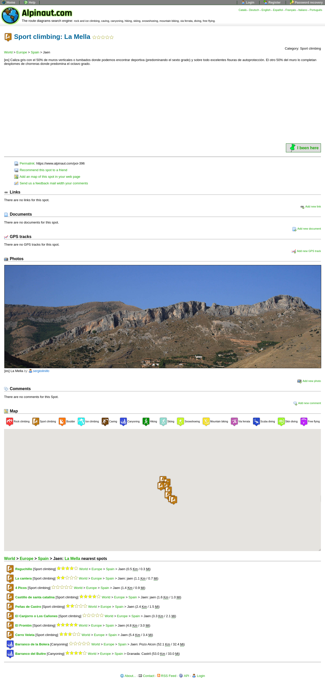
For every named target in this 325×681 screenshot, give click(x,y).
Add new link (310, 206)
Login (247, 2)
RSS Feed (166, 676)
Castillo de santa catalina (35, 597)
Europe (22, 52)
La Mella (72, 558)
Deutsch (254, 9)
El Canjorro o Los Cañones (36, 616)
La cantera (23, 578)
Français (290, 9)
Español (278, 9)
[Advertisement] (162, 104)
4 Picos (21, 588)
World (8, 52)
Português (316, 9)
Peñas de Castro (28, 607)
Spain (35, 52)
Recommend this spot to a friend (40, 170)
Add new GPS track (306, 251)
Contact (146, 676)
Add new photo (309, 380)
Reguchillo (23, 569)
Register (272, 2)
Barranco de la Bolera (32, 644)
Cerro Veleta (25, 635)
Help (29, 2)
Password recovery (306, 2)
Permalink (24, 163)
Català (243, 9)
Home (8, 2)
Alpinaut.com (47, 13)
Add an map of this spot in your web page (47, 177)
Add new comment (307, 403)
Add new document (306, 228)
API (184, 676)
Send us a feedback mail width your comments (51, 183)
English (266, 9)
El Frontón (23, 625)
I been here (303, 147)
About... (128, 676)
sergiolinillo (41, 371)
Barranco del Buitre (30, 654)
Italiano (302, 9)
